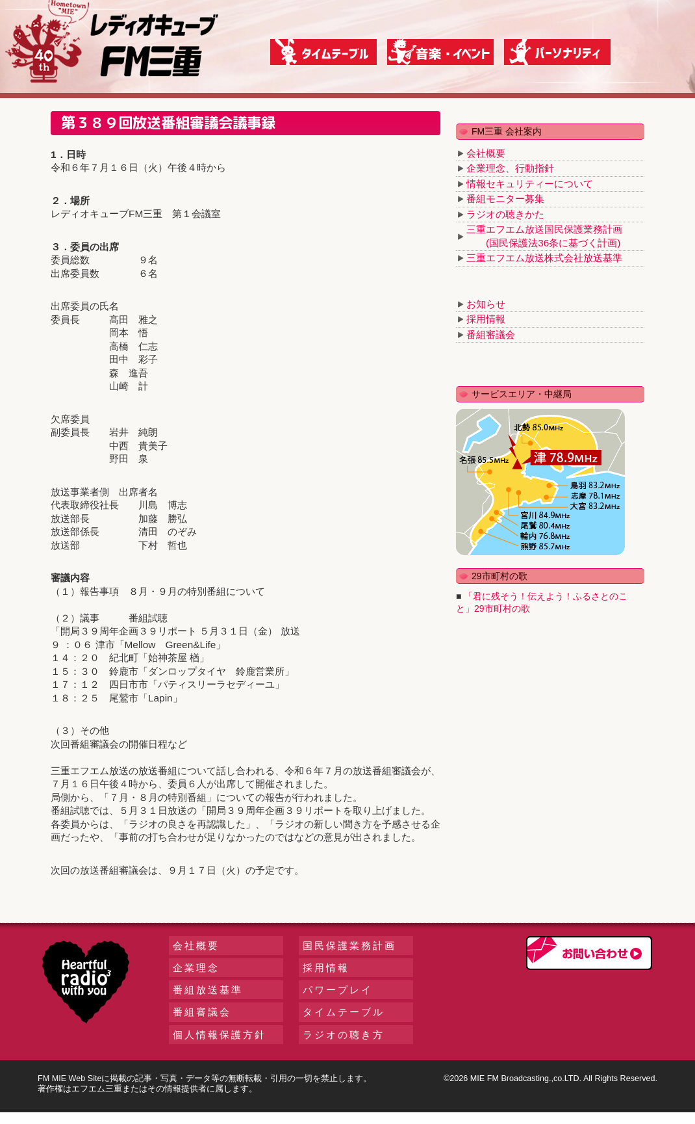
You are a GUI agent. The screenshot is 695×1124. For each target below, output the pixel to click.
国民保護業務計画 (349, 945)
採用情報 (485, 318)
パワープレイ (338, 989)
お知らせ (485, 303)
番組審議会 (490, 334)
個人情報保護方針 (219, 1034)
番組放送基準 (208, 989)
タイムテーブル (344, 1011)
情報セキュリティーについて (529, 183)
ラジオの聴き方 (344, 1034)
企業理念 (196, 967)
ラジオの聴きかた (505, 214)
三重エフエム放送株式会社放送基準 (544, 257)
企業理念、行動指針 (510, 168)
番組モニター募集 (505, 198)
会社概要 (485, 153)
